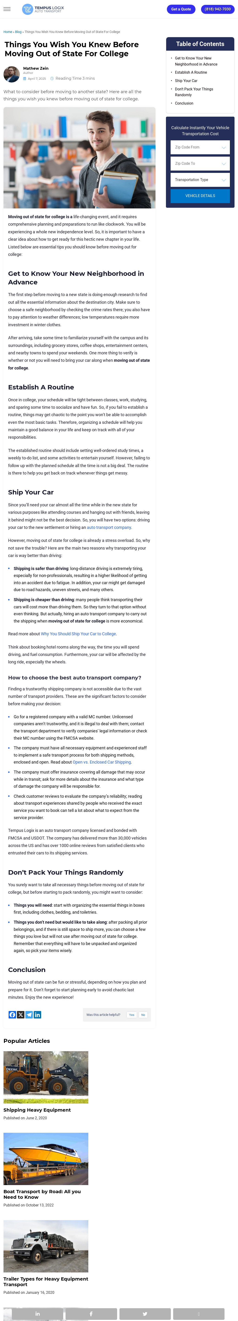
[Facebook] (12, 1014)
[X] (20, 1014)
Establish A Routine (191, 72)
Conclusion (184, 103)
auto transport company (109, 527)
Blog (18, 32)
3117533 (27, 1300)
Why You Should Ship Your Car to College (78, 633)
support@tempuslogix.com (54, 1295)
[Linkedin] (37, 1014)
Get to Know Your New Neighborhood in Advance (196, 61)
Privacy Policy (58, 1247)
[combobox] (200, 147)
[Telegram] (29, 1014)
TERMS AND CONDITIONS (98, 1247)
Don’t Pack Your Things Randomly (194, 92)
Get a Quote (181, 9)
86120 (55, 1300)
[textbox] (200, 180)
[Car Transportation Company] (11, 1268)
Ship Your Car (186, 81)
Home (7, 32)
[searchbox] (196, 147)
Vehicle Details (200, 196)
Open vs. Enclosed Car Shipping (102, 762)
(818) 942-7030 (218, 9)
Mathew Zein (36, 68)
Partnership (135, 1247)
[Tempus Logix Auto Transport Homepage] (35, 9)
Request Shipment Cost (190, 1247)
